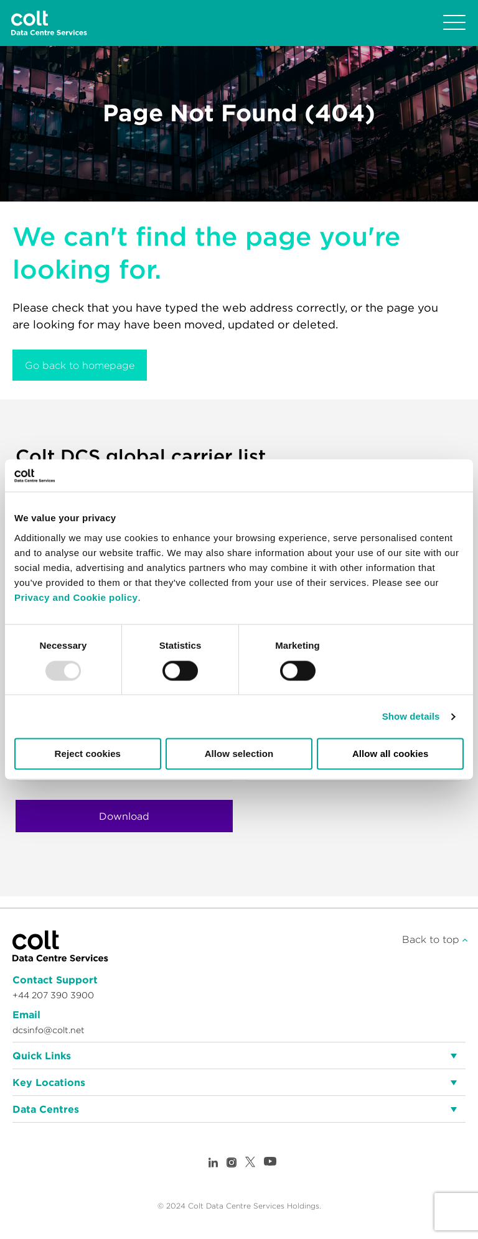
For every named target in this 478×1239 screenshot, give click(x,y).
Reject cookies (88, 754)
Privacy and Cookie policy (76, 597)
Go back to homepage (79, 365)
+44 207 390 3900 (53, 995)
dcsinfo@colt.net (48, 1030)
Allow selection (239, 754)
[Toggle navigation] (454, 23)
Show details (411, 716)
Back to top (434, 939)
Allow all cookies (390, 754)
